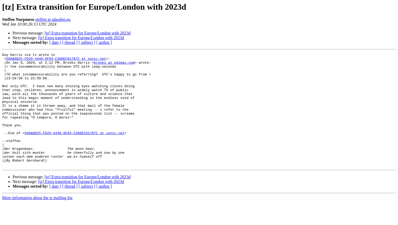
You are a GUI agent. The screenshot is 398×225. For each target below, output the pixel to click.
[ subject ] (87, 42)
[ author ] (104, 42)
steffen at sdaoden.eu (52, 19)
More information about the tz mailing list (37, 220)
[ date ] (55, 42)
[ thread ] (70, 42)
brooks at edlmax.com (114, 64)
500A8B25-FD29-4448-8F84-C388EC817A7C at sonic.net (56, 60)
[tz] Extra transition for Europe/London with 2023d (88, 33)
